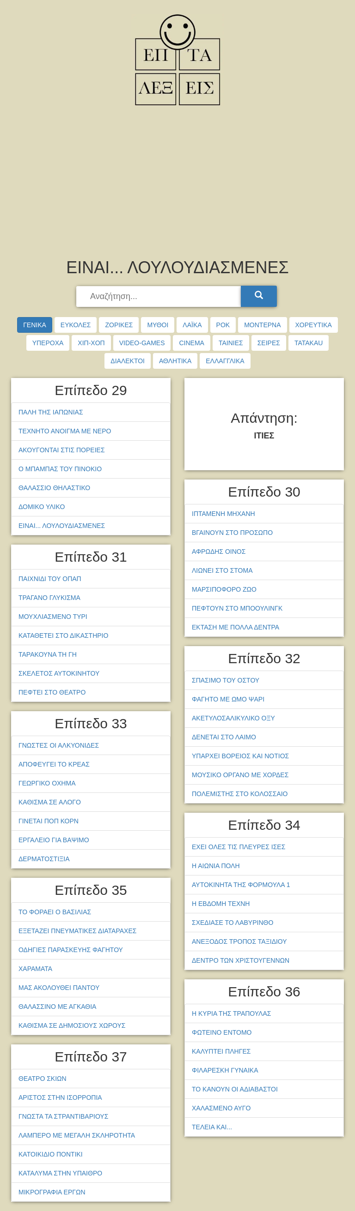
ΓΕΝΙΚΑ (34, 325)
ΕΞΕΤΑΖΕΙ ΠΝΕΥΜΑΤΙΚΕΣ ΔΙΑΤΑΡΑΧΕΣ (77, 931)
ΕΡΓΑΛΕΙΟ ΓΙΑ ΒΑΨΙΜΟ (53, 840)
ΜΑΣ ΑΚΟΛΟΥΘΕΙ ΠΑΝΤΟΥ (58, 987)
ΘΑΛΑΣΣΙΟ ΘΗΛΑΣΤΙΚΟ (54, 488)
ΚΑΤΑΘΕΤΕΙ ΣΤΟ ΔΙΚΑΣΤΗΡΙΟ (63, 635)
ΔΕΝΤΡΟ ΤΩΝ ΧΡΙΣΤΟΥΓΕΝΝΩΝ (240, 960)
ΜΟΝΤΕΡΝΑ (262, 325)
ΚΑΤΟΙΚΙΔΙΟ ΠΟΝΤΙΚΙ (50, 1154)
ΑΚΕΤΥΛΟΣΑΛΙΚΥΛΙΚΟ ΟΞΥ (233, 718)
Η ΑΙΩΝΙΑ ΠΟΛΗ (216, 865)
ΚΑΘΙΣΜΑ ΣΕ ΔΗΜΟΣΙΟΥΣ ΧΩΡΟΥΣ (72, 1025)
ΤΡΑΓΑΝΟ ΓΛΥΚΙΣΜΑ (49, 597)
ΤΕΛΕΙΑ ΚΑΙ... (212, 1127)
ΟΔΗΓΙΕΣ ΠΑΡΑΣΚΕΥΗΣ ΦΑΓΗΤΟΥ (70, 949)
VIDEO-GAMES (142, 343)
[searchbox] (159, 296)
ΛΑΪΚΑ (192, 325)
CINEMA (191, 343)
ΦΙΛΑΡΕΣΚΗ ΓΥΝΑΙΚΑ (225, 1070)
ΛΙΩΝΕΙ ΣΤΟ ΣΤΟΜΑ (222, 570)
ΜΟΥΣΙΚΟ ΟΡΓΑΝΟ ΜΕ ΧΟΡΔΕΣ (240, 775)
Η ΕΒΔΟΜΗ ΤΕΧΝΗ (221, 903)
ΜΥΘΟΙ (157, 325)
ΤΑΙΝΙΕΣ (231, 343)
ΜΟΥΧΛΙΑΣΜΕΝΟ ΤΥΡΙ (52, 616)
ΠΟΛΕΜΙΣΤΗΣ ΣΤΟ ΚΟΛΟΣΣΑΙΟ (240, 793)
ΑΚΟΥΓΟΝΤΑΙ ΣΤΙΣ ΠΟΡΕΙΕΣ (61, 450)
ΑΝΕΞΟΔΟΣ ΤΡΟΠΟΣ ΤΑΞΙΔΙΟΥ (239, 941)
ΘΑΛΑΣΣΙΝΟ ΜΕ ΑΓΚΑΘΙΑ (57, 1006)
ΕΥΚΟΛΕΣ (76, 325)
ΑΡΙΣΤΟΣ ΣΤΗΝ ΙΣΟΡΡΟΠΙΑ (60, 1097)
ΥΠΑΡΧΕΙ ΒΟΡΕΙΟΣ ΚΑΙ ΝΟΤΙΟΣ (240, 756)
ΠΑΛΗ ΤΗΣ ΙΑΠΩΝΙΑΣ (50, 412)
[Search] (259, 296)
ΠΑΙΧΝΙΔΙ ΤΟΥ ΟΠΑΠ (49, 578)
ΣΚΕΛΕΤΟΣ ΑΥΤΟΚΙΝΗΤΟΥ (58, 673)
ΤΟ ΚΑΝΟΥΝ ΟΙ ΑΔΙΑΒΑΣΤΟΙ (235, 1089)
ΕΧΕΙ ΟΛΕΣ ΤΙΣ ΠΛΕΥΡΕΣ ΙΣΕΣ (238, 847)
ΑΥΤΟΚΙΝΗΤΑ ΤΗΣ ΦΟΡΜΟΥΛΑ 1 (241, 884)
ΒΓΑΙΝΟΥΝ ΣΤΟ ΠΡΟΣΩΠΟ (232, 532)
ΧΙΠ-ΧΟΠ (91, 343)
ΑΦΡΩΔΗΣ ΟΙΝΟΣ (218, 551)
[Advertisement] (177, 184)
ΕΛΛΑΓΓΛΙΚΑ (225, 361)
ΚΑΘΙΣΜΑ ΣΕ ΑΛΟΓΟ (49, 802)
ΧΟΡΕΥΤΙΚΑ (313, 325)
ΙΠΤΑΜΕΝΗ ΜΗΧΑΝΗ (223, 513)
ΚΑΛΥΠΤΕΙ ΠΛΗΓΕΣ (221, 1051)
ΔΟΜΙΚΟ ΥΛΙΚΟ (41, 506)
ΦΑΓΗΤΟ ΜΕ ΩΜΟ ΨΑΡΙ (228, 699)
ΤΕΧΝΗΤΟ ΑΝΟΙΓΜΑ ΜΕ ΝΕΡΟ (64, 431)
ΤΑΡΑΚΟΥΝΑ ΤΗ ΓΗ (47, 654)
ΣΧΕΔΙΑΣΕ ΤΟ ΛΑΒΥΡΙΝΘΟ (232, 922)
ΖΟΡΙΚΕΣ (119, 325)
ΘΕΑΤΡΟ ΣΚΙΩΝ (42, 1078)
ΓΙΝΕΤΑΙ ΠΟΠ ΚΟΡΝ (48, 821)
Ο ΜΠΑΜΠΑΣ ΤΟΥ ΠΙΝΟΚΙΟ (60, 469)
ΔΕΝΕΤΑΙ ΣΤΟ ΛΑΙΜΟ (224, 737)
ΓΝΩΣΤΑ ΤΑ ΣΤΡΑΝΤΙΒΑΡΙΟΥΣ (63, 1116)
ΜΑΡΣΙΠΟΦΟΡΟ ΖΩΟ (224, 589)
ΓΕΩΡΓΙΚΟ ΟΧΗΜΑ (46, 783)
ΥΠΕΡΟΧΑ (48, 343)
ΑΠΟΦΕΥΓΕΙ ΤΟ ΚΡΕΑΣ (54, 764)
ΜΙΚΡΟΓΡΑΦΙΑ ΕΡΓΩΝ (52, 1192)
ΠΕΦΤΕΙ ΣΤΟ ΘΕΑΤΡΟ (52, 692)
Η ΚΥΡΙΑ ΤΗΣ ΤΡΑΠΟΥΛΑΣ (231, 1013)
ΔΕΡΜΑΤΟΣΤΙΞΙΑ (44, 859)
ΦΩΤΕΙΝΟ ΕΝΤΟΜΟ (222, 1032)
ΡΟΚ (223, 325)
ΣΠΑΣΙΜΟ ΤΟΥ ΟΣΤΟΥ (225, 680)
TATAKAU (308, 343)
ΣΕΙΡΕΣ (268, 343)
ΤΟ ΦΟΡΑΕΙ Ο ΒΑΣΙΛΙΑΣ (54, 912)
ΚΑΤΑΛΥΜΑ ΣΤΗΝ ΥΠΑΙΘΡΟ (60, 1173)
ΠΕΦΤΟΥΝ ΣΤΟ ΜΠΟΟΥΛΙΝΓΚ (237, 608)
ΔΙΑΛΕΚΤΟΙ (127, 361)
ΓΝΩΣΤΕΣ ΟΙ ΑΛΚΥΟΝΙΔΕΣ (58, 745)
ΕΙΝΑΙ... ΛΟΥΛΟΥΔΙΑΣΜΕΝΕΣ (61, 525)
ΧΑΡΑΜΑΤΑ (35, 968)
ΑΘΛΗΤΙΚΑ (175, 361)
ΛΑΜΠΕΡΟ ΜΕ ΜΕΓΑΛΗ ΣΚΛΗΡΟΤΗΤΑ (76, 1135)
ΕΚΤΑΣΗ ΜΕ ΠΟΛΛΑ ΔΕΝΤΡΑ (235, 627)
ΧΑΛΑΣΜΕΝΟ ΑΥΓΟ (221, 1108)
